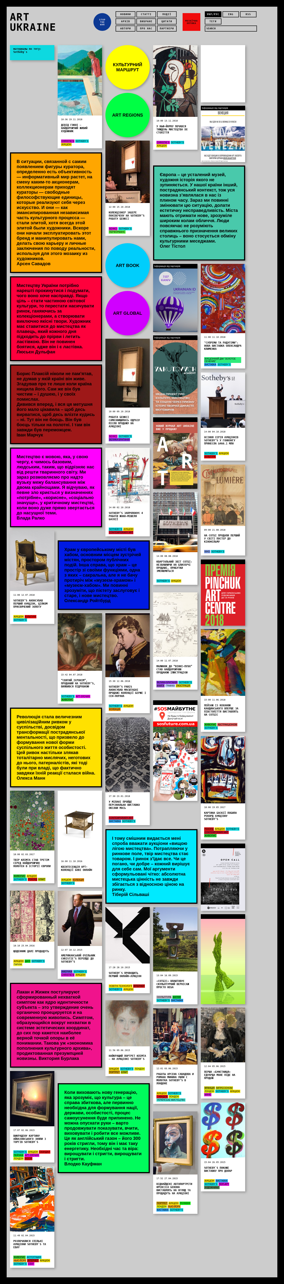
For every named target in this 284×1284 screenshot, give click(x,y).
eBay (31, 1264)
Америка (66, 971)
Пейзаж (18, 1155)
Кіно (207, 551)
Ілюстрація (183, 686)
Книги (160, 686)
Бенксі (113, 228)
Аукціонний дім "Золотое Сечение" (220, 360)
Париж (18, 964)
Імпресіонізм (224, 1088)
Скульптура (164, 997)
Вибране (146, 21)
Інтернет (139, 986)
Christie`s (67, 141)
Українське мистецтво (171, 1100)
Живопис (67, 700)
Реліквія (185, 1203)
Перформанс (117, 232)
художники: (212, 1187)
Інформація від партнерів (167, 419)
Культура (210, 457)
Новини (125, 14)
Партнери (167, 28)
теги (213, 21)
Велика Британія (119, 439)
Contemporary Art (121, 532)
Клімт (41, 879)
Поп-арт (224, 1184)
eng (230, 14)
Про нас (146, 28)
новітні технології (120, 986)
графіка (170, 686)
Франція (210, 1088)
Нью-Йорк (174, 1206)
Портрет (114, 1072)
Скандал (44, 1152)
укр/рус (213, 14)
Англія (177, 997)
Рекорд (209, 829)
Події (166, 14)
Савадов (162, 1096)
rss (248, 14)
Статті (146, 14)
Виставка (210, 364)
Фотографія (34, 1257)
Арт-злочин (83, 696)
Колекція (114, 709)
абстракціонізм (227, 724)
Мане (208, 1094)
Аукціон (66, 144)
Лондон (139, 1069)
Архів (125, 21)
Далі (27, 961)
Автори (125, 28)
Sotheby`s (82, 141)
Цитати (167, 21)
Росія (28, 1158)
